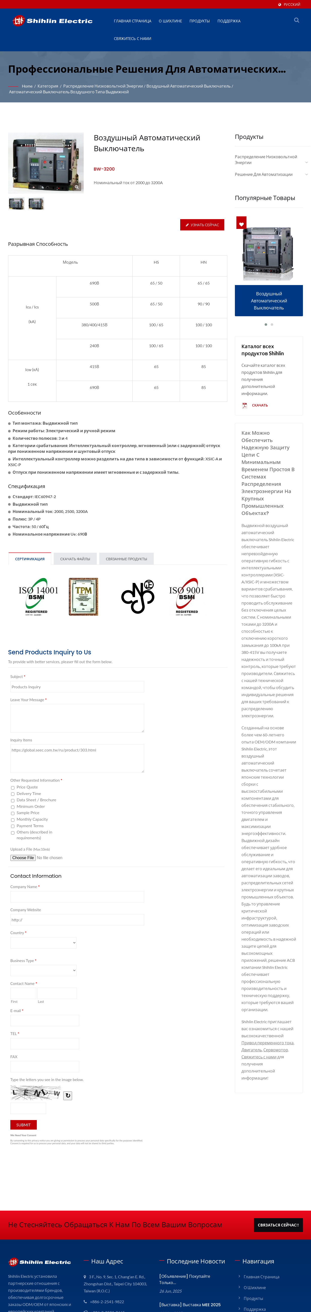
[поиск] (296, 19)
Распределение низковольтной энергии (103, 86)
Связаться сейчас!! (278, 1225)
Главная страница (132, 21)
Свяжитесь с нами (132, 38)
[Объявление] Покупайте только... (184, 1280)
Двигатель (251, 1049)
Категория (48, 86)
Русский (292, 5)
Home (27, 86)
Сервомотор (275, 1049)
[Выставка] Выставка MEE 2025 (190, 1305)
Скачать (254, 406)
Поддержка (228, 21)
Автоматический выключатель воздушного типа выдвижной (69, 91)
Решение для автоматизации (264, 174)
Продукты (200, 21)
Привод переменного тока (267, 1042)
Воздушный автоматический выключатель (188, 86)
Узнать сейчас (202, 225)
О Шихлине (170, 21)
